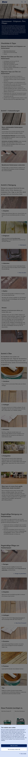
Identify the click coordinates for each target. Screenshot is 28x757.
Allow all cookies (14, 745)
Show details (23, 753)
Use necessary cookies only (14, 749)
